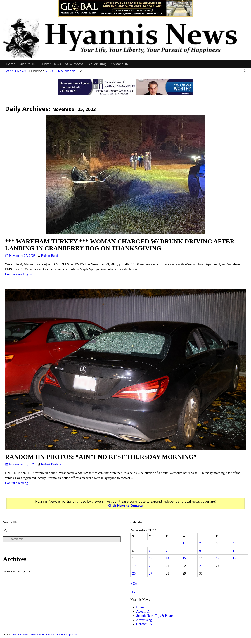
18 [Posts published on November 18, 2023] (234, 558)
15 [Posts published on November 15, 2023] (184, 558)
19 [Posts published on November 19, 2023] (134, 566)
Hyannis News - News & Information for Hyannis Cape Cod (45, 634)
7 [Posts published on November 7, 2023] (166, 551)
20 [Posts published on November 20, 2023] (150, 566)
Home (10, 64)
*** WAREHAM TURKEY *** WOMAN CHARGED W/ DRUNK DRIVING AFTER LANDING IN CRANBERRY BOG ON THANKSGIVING (119, 245)
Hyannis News (15, 71)
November (66, 71)
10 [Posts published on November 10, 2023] (217, 551)
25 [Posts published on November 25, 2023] (234, 566)
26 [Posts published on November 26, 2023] (134, 573)
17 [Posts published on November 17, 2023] (217, 558)
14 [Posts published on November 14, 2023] (167, 558)
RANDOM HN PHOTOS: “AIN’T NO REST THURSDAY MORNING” (101, 456)
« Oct (134, 583)
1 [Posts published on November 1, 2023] (183, 543)
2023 (49, 71)
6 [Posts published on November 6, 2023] (150, 551)
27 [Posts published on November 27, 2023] (150, 573)
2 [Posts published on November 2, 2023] (200, 543)
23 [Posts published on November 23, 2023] (200, 566)
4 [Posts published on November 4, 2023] (233, 543)
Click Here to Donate (125, 505)
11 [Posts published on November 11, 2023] (234, 551)
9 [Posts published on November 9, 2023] (200, 551)
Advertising (97, 64)
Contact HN (120, 64)
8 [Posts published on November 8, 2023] (183, 551)
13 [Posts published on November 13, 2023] (150, 558)
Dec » (134, 592)
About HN (27, 64)
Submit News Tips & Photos (62, 64)
